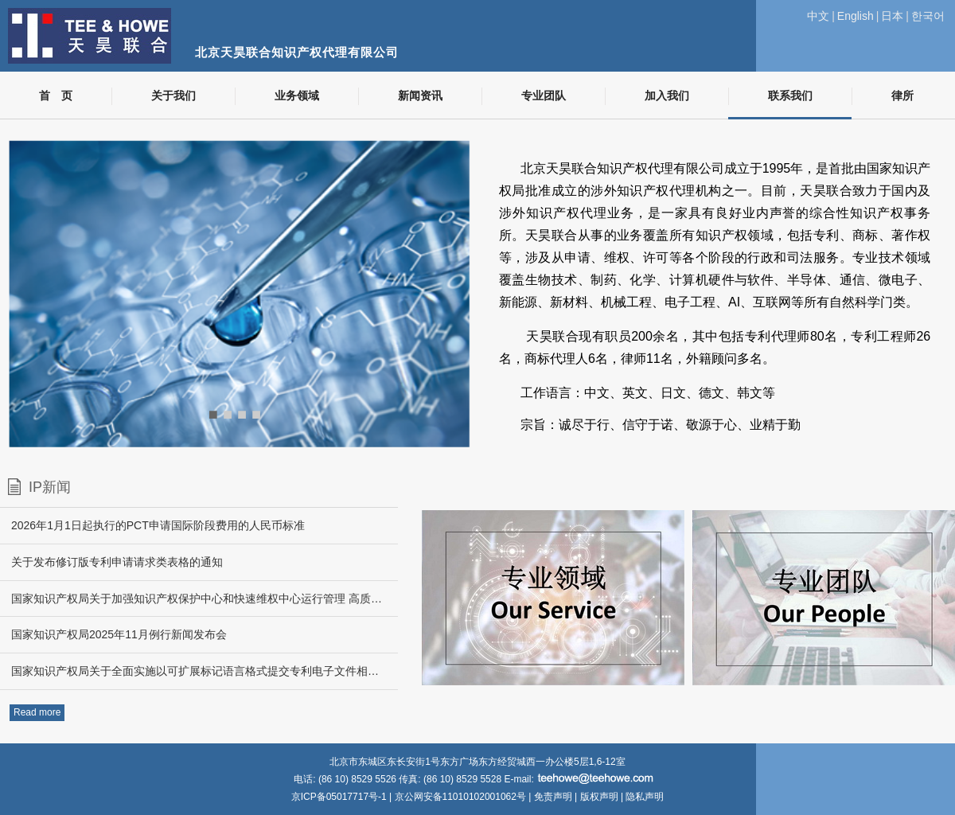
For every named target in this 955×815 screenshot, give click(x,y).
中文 (818, 16)
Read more (37, 712)
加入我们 (667, 96)
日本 (892, 16)
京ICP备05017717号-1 (340, 796)
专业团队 (543, 96)
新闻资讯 (420, 96)
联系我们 (790, 96)
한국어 (928, 16)
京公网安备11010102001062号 (460, 796)
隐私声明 (645, 796)
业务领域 (297, 96)
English (855, 16)
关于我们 (173, 96)
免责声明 (553, 796)
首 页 (55, 96)
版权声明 (599, 796)
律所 (902, 96)
